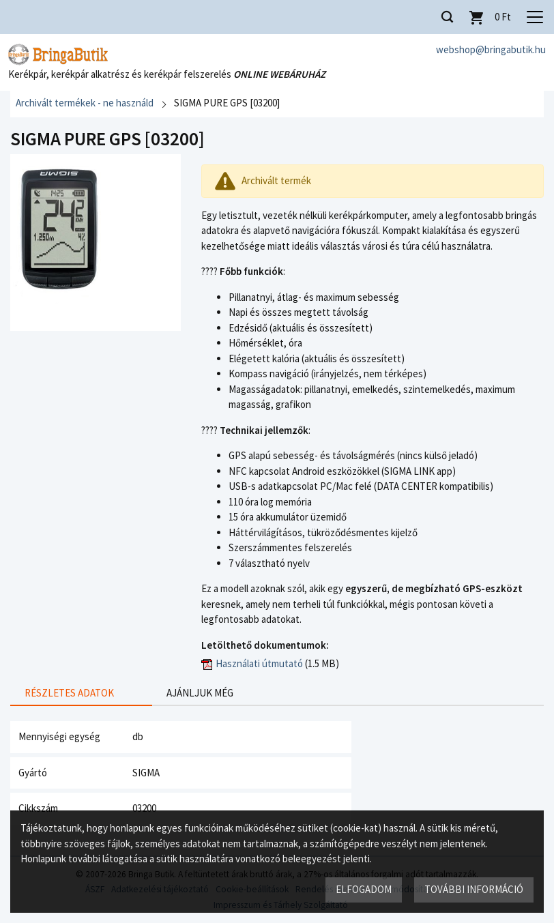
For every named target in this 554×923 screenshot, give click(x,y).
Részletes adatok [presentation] (69, 692)
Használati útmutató (259, 663)
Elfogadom (364, 889)
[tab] (69, 694)
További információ (473, 889)
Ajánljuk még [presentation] (176, 692)
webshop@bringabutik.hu (491, 49)
